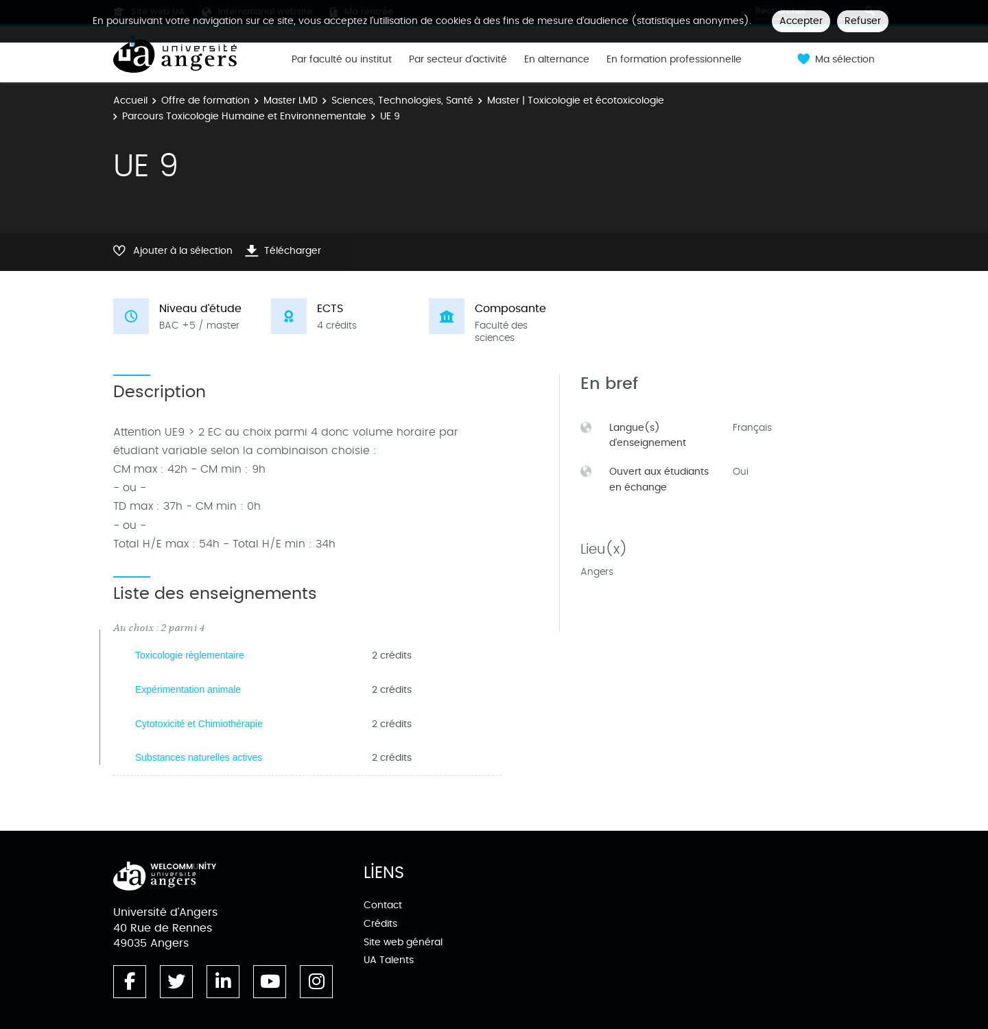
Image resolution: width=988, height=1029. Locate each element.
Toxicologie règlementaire (189, 655)
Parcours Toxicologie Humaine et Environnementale (244, 116)
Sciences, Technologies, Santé (402, 100)
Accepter (801, 21)
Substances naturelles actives (198, 757)
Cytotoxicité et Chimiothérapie (199, 723)
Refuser (863, 21)
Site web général (403, 942)
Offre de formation (205, 100)
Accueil (130, 100)
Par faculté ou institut (342, 60)
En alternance (556, 60)
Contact (383, 905)
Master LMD (290, 100)
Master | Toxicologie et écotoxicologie (575, 100)
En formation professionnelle (674, 60)
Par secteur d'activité (458, 60)
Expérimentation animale (188, 689)
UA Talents (389, 960)
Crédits (380, 923)
